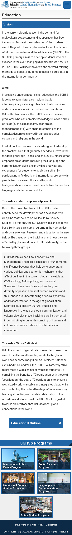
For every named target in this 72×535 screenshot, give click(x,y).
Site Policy (37, 524)
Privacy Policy (22, 524)
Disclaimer (51, 524)
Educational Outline (26, 423)
